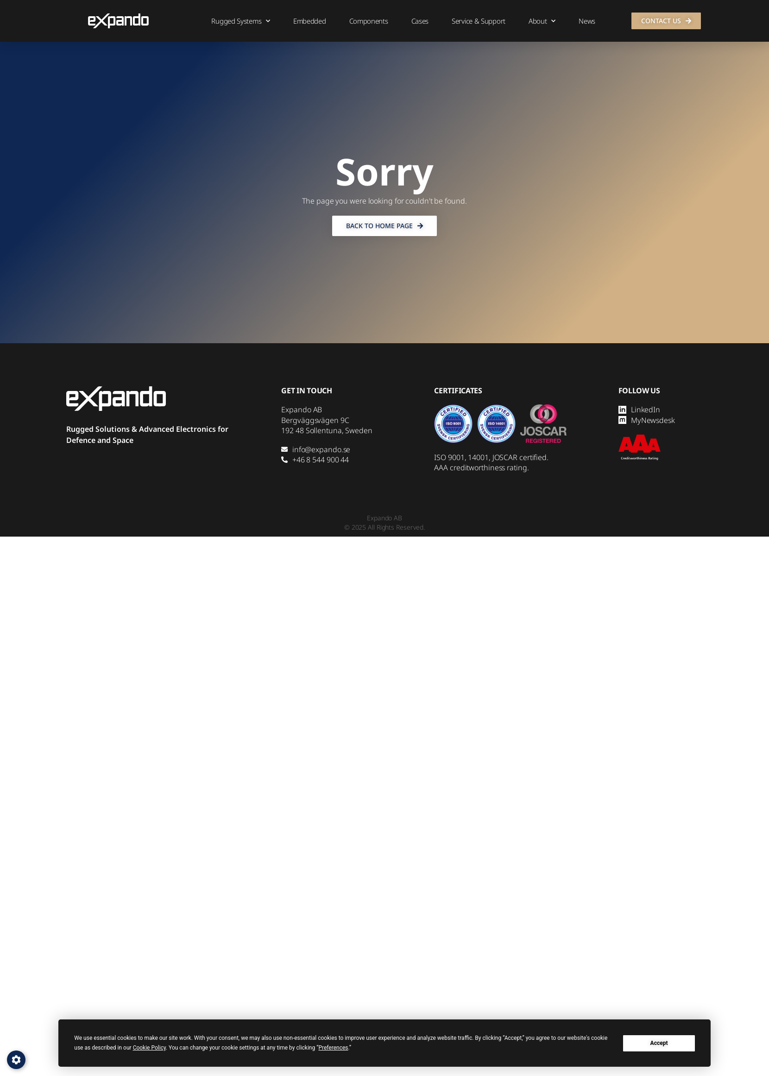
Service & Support (478, 21)
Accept (659, 1043)
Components (368, 21)
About (542, 21)
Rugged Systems (240, 21)
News (587, 21)
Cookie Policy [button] (149, 1047)
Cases (420, 21)
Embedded (309, 21)
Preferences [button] (333, 1047)
